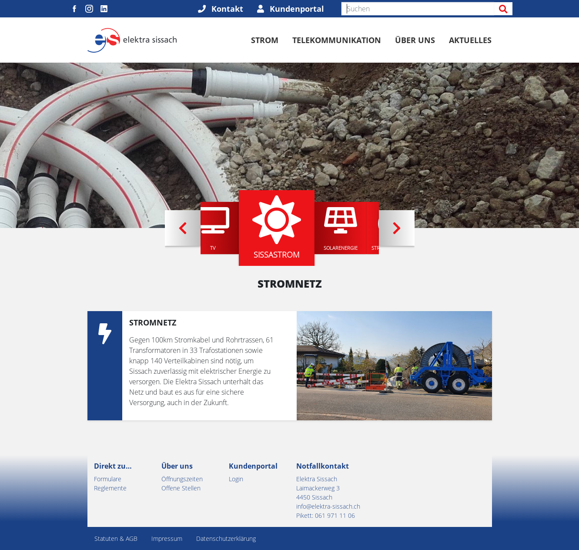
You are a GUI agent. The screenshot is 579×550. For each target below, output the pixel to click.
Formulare (107, 479)
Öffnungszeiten (182, 479)
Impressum (166, 538)
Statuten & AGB (115, 538)
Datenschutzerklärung (226, 538)
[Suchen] (417, 8)
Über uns (415, 40)
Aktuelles (470, 40)
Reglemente (110, 488)
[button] (183, 228)
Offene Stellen (181, 488)
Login (236, 479)
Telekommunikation (336, 40)
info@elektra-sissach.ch (328, 506)
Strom (264, 40)
